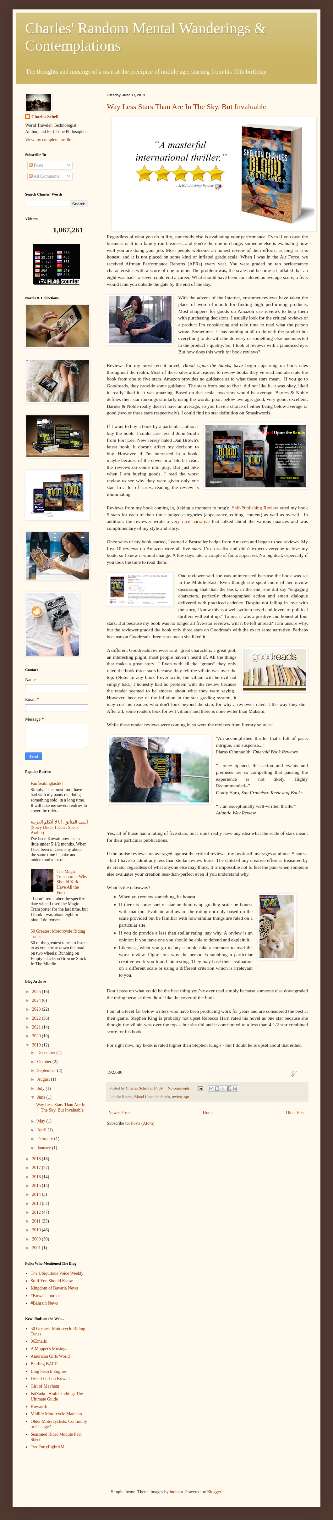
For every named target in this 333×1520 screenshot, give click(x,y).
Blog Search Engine (48, 1371)
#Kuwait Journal (45, 1295)
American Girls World (50, 1356)
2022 (37, 1018)
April (42, 1130)
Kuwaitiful (40, 1406)
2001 (37, 1247)
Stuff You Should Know (52, 1281)
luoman (176, 1491)
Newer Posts (119, 1112)
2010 (37, 1230)
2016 (37, 1176)
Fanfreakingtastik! (47, 783)
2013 (37, 1203)
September (47, 1070)
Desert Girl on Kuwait (50, 1378)
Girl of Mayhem (45, 1386)
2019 (37, 1045)
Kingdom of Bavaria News (54, 1288)
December (46, 1052)
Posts (36, 165)
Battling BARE (44, 1364)
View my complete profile (48, 139)
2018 (37, 1159)
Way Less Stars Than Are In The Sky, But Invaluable (186, 107)
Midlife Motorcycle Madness (56, 1414)
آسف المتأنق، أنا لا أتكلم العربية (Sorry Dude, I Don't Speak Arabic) (59, 827)
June (41, 1097)
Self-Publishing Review (255, 507)
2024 (37, 1000)
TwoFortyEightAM (48, 1447)
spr (186, 1097)
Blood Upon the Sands (152, 1097)
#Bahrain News (44, 1303)
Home (208, 1112)
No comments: (179, 1088)
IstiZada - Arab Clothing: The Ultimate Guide (57, 1396)
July (41, 1088)
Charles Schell (44, 116)
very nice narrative (190, 521)
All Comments (44, 176)
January (44, 1148)
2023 (37, 1009)
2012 (37, 1212)
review (177, 1097)
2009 (37, 1239)
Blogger (214, 1491)
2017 (37, 1167)
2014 (37, 1194)
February (45, 1138)
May (41, 1121)
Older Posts (296, 1112)
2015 (37, 1185)
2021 (37, 1027)
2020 (37, 1036)
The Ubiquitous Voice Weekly (57, 1273)
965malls (39, 1341)
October (44, 1061)
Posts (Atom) (142, 1123)
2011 (37, 1221)
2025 (37, 991)
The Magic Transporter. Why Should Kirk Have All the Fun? (72, 882)
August (44, 1079)
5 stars (127, 1097)
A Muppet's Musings (49, 1348)
